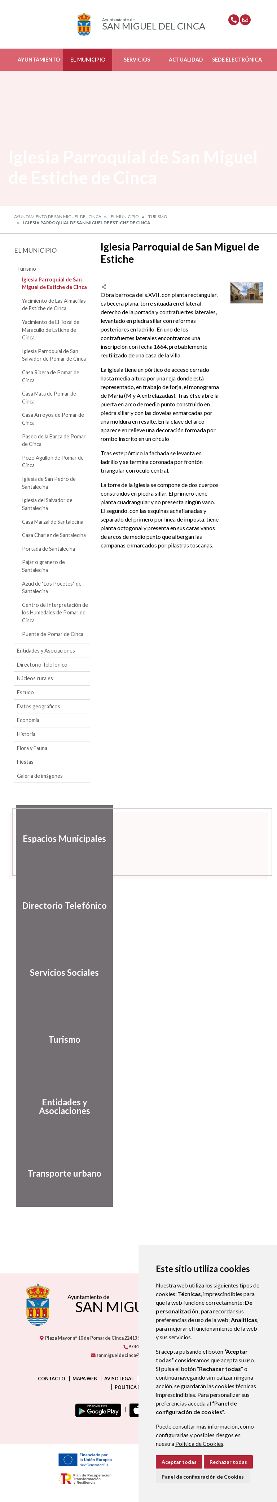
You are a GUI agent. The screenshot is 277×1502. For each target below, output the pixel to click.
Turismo (157, 216)
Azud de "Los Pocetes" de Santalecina (52, 588)
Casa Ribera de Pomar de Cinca (50, 376)
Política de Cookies (199, 1443)
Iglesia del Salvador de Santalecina (47, 504)
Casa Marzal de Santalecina (52, 522)
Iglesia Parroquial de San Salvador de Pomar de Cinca (54, 355)
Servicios (137, 60)
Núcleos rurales (35, 678)
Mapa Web (84, 1378)
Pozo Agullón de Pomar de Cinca (53, 462)
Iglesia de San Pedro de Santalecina (49, 483)
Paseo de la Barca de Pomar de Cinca (54, 440)
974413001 (137, 1346)
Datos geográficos (38, 706)
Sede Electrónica (237, 60)
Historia (26, 734)
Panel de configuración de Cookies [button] (203, 1477)
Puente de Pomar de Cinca (52, 634)
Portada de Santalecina (48, 549)
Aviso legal (119, 1378)
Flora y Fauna (32, 748)
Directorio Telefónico (42, 665)
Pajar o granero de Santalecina (43, 566)
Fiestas (25, 762)
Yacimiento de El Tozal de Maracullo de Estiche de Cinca (50, 329)
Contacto (51, 1378)
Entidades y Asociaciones (46, 651)
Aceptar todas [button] (179, 1462)
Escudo (25, 692)
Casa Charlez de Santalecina (54, 535)
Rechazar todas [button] (228, 1462)
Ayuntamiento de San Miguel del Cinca (57, 216)
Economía (28, 720)
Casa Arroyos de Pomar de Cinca (53, 419)
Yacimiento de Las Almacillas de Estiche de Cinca (54, 305)
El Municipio (87, 60)
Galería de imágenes (40, 776)
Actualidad (186, 60)
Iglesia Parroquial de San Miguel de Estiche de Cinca (54, 283)
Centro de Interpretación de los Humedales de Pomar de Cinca (55, 612)
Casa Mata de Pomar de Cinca (49, 398)
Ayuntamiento (39, 60)
